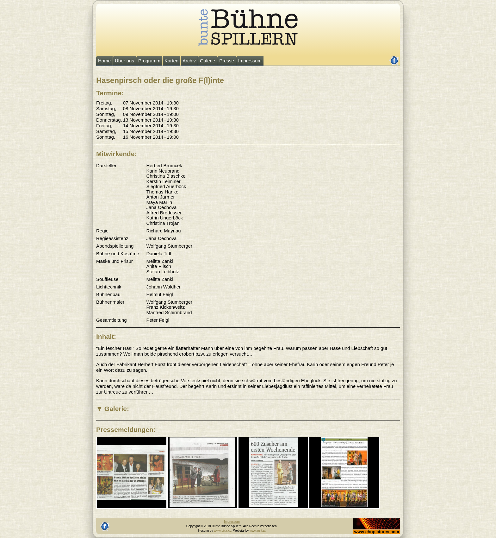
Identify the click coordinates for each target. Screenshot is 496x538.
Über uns (124, 60)
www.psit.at (258, 530)
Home (104, 60)
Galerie (207, 60)
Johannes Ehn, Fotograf (370, 520)
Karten (171, 60)
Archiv (189, 60)
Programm (149, 60)
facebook (394, 57)
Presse (226, 60)
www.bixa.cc (222, 530)
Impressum (250, 60)
